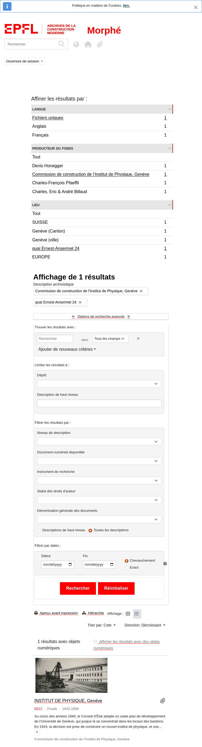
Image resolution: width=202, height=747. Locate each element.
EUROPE (99, 257)
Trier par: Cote (99, 625)
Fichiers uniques (99, 118)
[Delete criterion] (138, 339)
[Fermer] (196, 7)
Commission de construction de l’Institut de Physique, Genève (99, 175)
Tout (36, 157)
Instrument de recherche (56, 472)
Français (99, 135)
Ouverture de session (23, 61)
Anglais (99, 127)
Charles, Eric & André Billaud (99, 192)
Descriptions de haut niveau (63, 530)
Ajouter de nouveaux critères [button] (65, 349)
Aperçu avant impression (56, 613)
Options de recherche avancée (100, 316)
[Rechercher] (30, 44)
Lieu (35, 204)
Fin (85, 556)
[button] (88, 44)
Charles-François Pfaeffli (99, 183)
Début (46, 556)
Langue (39, 108)
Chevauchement (142, 560)
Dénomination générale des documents (67, 511)
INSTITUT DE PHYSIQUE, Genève (68, 700)
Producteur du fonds (52, 148)
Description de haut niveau (57, 395)
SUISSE (99, 223)
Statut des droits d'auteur (56, 491)
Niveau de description (53, 433)
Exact (134, 567)
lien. (126, 5)
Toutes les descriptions (111, 530)
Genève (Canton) (99, 232)
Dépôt (41, 375)
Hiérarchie (93, 613)
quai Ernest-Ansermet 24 (99, 249)
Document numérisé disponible (60, 452)
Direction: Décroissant (143, 625)
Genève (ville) (99, 241)
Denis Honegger (99, 166)
